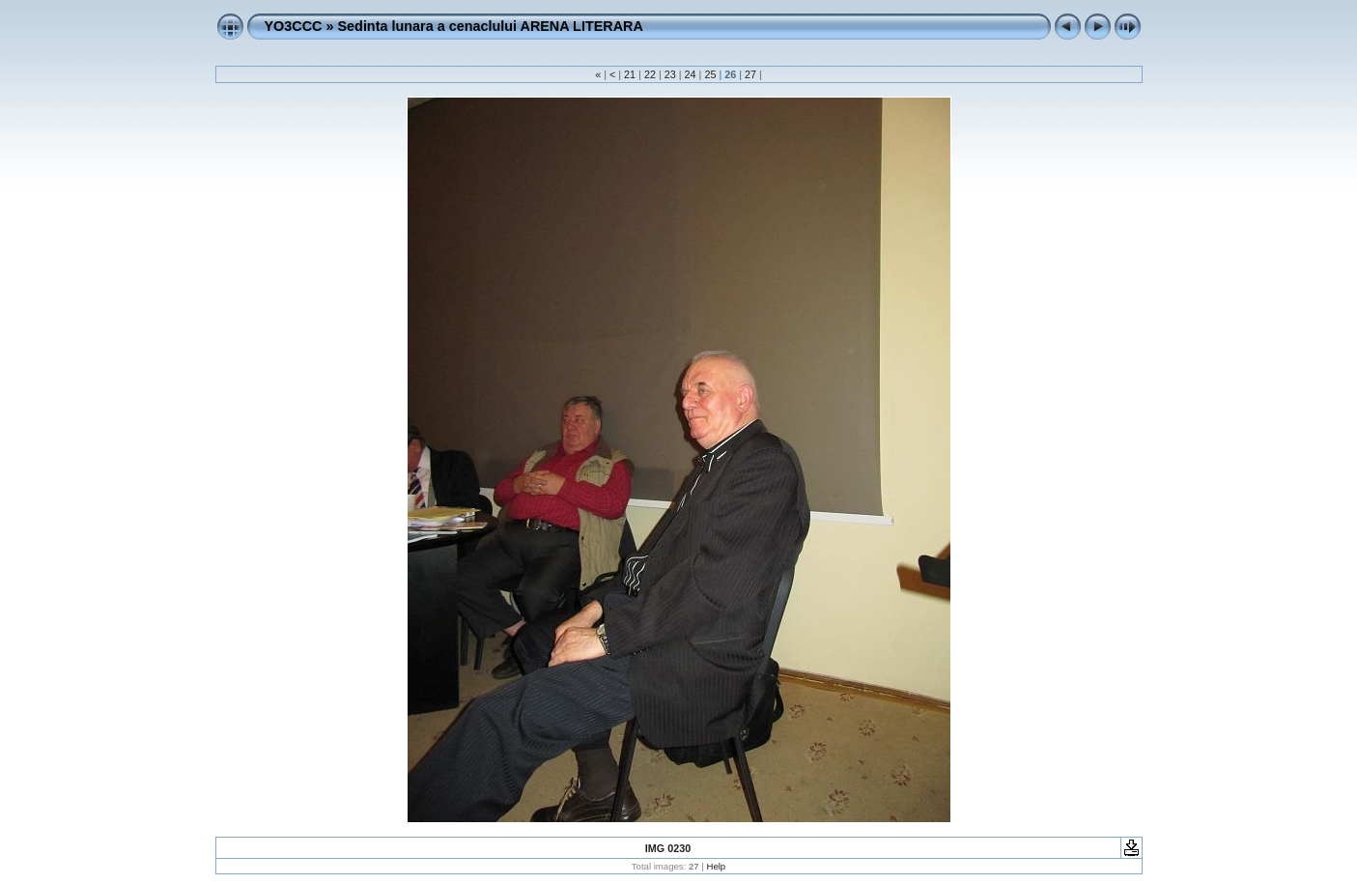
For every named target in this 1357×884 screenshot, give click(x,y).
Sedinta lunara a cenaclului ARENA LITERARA (489, 26)
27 (750, 74)
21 (629, 74)
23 (670, 74)
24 (690, 74)
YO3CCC (294, 26)
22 (650, 74)
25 (710, 74)
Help (715, 866)
